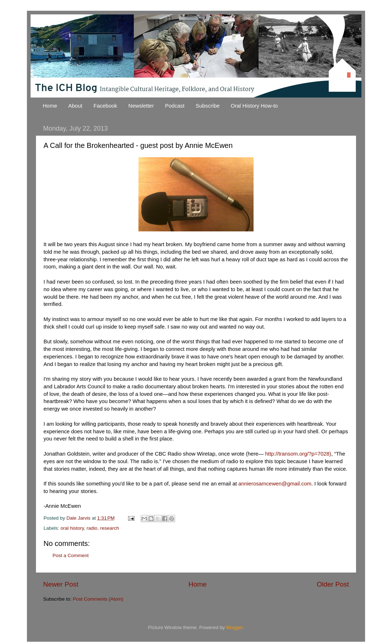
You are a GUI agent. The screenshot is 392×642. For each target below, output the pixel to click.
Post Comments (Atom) (98, 599)
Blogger (234, 627)
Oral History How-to (254, 106)
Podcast (174, 106)
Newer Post (60, 584)
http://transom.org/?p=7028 (297, 454)
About (75, 106)
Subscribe (208, 106)
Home (50, 106)
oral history (72, 528)
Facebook (105, 106)
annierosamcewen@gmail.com (274, 484)
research (109, 528)
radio (92, 528)
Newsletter (141, 106)
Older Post (333, 584)
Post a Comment (71, 555)
